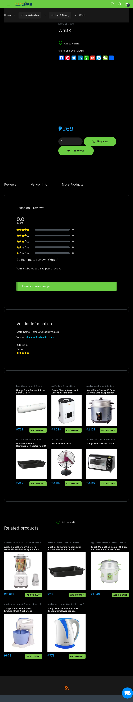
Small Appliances (106, 439)
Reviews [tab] (10, 184)
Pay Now (102, 141)
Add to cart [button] (38, 430)
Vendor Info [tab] (39, 184)
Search (112, 4)
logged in (36, 268)
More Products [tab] (72, 184)
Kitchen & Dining (60, 15)
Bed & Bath (21, 386)
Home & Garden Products (40, 337)
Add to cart (78, 150)
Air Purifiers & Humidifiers (63, 386)
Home (7, 15)
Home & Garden (30, 15)
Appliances (91, 386)
